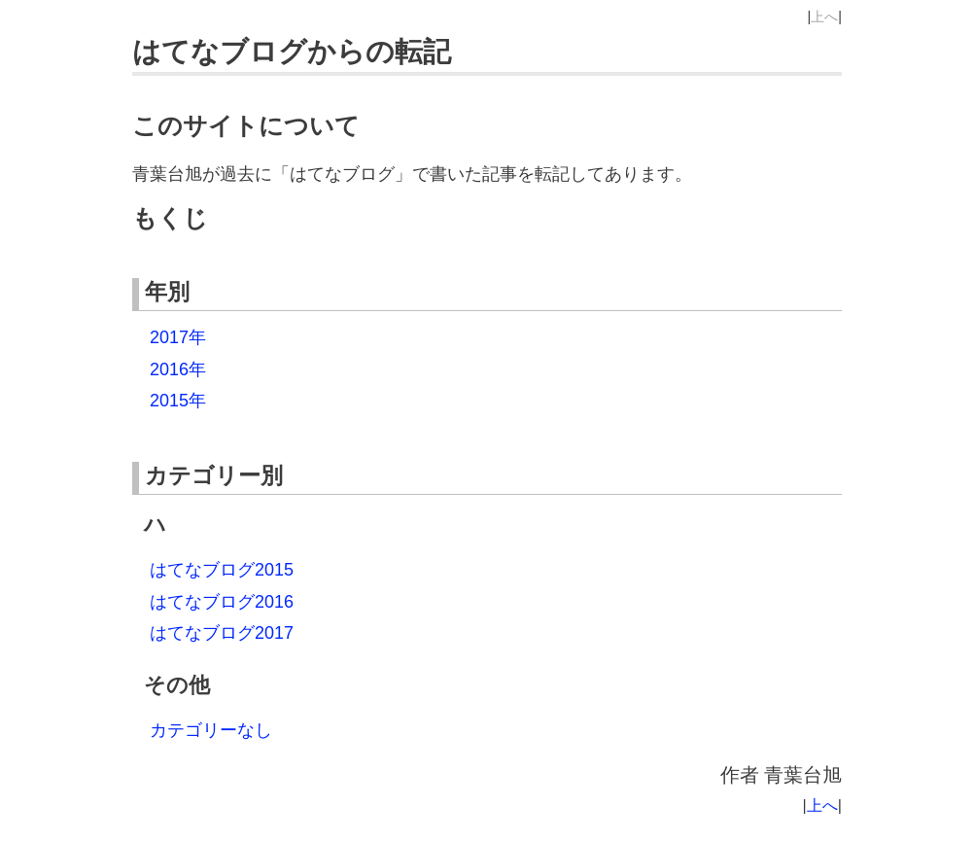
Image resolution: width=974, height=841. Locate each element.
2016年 (178, 369)
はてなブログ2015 (222, 569)
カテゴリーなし (211, 730)
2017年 (178, 337)
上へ (824, 16)
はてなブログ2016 (222, 602)
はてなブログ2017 (222, 633)
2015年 (178, 400)
